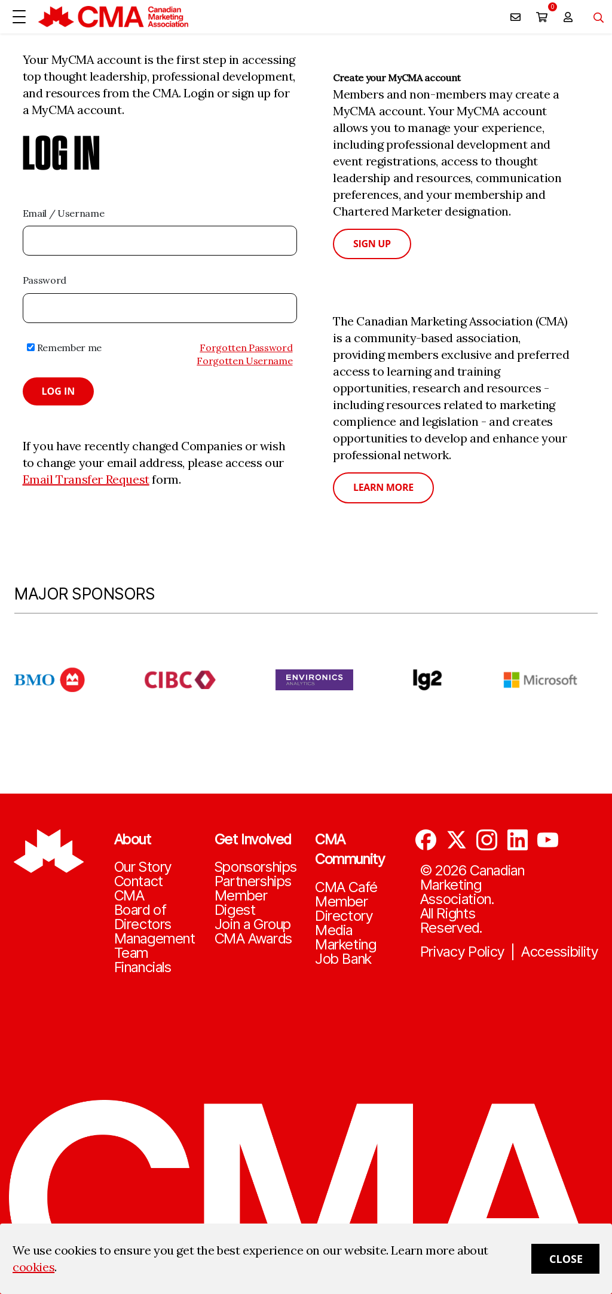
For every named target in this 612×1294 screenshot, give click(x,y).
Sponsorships (256, 867)
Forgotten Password (246, 348)
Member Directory (343, 909)
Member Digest (241, 903)
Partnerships (253, 881)
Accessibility (559, 952)
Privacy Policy (462, 952)
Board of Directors (143, 917)
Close (566, 1259)
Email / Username (64, 213)
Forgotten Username (244, 361)
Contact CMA (138, 888)
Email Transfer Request (86, 479)
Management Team (154, 946)
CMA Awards (253, 939)
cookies (33, 1266)
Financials (143, 967)
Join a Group (253, 924)
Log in (58, 391)
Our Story (143, 867)
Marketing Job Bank (345, 952)
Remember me (64, 348)
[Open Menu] (19, 16)
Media (334, 930)
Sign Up (372, 243)
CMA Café (346, 887)
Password (44, 280)
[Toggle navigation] (594, 16)
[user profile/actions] (567, 16)
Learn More (383, 487)
